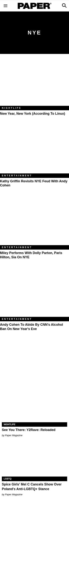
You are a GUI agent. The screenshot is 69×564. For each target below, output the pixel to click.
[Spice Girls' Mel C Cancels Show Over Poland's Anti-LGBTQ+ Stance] (34, 460)
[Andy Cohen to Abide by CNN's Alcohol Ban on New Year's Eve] (34, 294)
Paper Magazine (13, 435)
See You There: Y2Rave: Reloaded (28, 430)
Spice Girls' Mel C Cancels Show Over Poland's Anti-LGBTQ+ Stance (31, 486)
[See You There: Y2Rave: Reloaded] (34, 405)
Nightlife (12, 108)
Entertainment (17, 175)
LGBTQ (7, 478)
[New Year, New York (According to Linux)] (34, 82)
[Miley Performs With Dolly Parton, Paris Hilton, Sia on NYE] (34, 222)
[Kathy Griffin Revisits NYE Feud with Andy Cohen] (34, 150)
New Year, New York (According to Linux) (32, 113)
